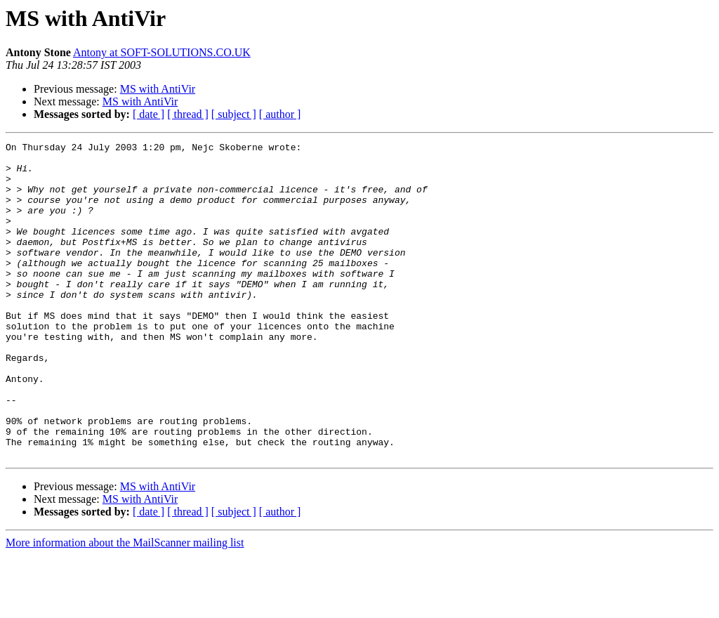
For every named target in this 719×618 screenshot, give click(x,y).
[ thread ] (188, 114)
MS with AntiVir (158, 89)
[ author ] (280, 114)
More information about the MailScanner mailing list (125, 606)
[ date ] (148, 114)
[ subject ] (233, 114)
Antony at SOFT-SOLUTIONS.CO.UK (162, 52)
